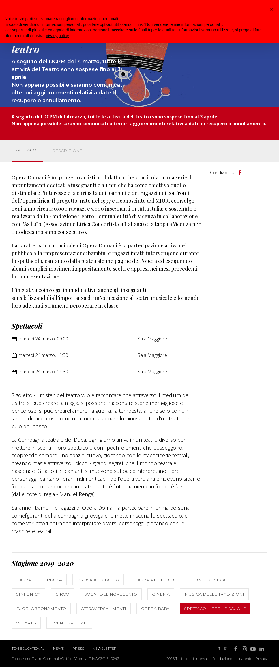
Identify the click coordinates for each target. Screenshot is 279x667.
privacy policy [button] (57, 35)
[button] (271, 9)
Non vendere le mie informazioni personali (182, 24)
